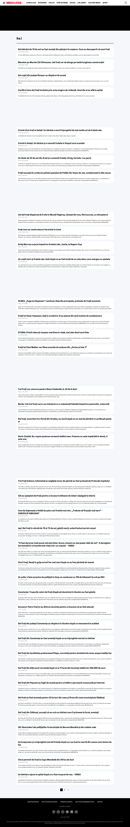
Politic (52, 3)
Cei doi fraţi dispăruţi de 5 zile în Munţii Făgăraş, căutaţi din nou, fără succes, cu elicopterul (63, 214)
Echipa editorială (33, 802)
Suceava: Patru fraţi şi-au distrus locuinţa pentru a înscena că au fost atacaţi (56, 607)
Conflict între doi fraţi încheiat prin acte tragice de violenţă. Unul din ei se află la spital (60, 90)
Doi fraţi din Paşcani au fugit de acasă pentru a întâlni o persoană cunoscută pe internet (61, 683)
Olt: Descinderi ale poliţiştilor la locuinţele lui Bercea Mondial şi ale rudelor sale (57, 727)
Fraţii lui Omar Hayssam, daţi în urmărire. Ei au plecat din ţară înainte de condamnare (60, 316)
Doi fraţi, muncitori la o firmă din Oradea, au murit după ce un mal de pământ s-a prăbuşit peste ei (64, 420)
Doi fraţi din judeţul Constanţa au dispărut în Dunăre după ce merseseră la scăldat (58, 623)
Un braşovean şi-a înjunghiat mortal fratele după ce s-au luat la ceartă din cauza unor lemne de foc (65, 743)
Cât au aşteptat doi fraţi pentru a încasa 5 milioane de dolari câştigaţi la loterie (56, 495)
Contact (100, 802)
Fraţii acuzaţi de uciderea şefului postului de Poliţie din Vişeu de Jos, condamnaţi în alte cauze (64, 173)
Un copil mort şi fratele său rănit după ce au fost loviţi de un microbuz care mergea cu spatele (64, 259)
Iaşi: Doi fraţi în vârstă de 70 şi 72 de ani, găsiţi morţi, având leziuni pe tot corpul (57, 528)
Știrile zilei (31, 3)
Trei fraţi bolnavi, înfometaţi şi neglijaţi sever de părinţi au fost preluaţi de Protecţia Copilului (64, 481)
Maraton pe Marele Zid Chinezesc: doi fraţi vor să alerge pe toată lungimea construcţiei (61, 62)
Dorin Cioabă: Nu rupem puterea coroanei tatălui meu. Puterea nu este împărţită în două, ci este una (62, 437)
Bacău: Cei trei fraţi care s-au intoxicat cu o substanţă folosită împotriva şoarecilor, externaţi (63, 404)
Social (72, 3)
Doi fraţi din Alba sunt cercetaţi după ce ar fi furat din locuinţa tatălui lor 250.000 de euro (62, 668)
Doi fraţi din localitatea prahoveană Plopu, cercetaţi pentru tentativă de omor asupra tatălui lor (65, 653)
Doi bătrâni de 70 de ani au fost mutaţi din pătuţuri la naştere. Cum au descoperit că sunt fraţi (64, 49)
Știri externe (62, 3)
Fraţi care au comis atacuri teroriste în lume (39, 229)
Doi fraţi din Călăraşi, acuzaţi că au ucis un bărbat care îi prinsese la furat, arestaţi (58, 712)
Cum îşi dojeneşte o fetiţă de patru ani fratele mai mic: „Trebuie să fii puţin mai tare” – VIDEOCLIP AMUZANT (60, 512)
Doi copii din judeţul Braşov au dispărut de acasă (42, 75)
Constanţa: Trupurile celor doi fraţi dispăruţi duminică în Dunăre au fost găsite (56, 592)
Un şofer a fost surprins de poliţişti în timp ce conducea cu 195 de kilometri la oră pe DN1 (61, 577)
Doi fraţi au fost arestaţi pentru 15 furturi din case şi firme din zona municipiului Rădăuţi (61, 697)
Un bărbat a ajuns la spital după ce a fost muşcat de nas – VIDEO (49, 774)
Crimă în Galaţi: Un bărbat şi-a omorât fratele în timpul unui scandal (51, 143)
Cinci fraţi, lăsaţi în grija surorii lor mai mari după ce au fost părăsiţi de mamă (56, 562)
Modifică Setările (65, 806)
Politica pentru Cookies (49, 802)
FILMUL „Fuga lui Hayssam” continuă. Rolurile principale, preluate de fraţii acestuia (59, 301)
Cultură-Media (94, 3)
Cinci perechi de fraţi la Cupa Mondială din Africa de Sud (46, 759)
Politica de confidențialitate (84, 802)
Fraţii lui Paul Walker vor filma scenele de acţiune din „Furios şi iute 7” (52, 347)
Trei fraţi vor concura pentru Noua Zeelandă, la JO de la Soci (47, 389)
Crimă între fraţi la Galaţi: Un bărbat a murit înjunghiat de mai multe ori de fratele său (60, 130)
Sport (105, 3)
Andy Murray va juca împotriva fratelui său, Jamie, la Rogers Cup (50, 244)
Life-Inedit (81, 3)
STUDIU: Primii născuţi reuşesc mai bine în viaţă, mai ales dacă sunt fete (53, 332)
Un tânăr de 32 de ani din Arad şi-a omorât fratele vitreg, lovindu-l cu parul (54, 158)
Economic (42, 3)
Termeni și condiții (66, 802)
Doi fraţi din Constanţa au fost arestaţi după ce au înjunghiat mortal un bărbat (56, 638)
